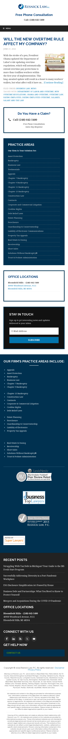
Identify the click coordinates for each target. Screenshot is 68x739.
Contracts (12, 200)
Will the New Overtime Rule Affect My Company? (33, 41)
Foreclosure (13, 222)
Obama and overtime (37, 94)
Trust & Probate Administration (22, 257)
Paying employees (12, 97)
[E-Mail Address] (34, 331)
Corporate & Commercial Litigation (23, 403)
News (33, 88)
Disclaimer (59, 668)
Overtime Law (56, 94)
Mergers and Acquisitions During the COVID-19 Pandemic (32, 600)
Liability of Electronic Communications (25, 231)
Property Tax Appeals (18, 235)
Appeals (11, 174)
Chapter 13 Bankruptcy (18, 191)
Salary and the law (13, 100)
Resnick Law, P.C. (34, 6)
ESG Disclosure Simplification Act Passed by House (28, 585)
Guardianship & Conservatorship (23, 226)
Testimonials (14, 169)
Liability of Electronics (17, 427)
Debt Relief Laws (15, 213)
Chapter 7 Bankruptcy (18, 178)
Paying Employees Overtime (36, 97)
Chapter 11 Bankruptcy (18, 187)
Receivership (14, 244)
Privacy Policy (34, 670)
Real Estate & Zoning (17, 240)
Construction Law (16, 196)
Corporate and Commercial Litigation (25, 204)
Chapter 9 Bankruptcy (18, 182)
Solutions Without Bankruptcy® (22, 253)
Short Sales (13, 248)
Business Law (23, 88)
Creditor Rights (15, 209)
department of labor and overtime (35, 91)
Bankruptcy (13, 160)
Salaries (55, 97)
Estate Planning (15, 218)
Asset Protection (15, 156)
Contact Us (13, 653)
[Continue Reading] (53, 82)
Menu (7, 28)
